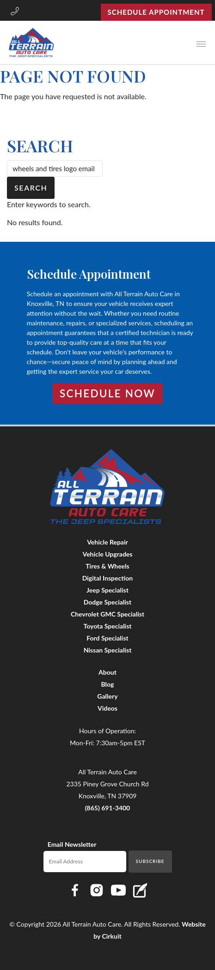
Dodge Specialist (107, 602)
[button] (15, 12)
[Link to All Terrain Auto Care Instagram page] (96, 890)
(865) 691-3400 (107, 808)
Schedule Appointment (156, 12)
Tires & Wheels (107, 566)
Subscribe (150, 861)
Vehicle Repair (107, 542)
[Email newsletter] (85, 861)
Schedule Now (107, 393)
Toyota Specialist (107, 626)
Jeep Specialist (107, 590)
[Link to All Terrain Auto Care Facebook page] (75, 890)
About (107, 672)
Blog (107, 684)
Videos (107, 708)
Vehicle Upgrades (108, 554)
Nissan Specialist (108, 650)
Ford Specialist (107, 638)
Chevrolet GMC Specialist (107, 614)
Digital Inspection (107, 578)
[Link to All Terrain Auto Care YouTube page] (118, 890)
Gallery (107, 696)
